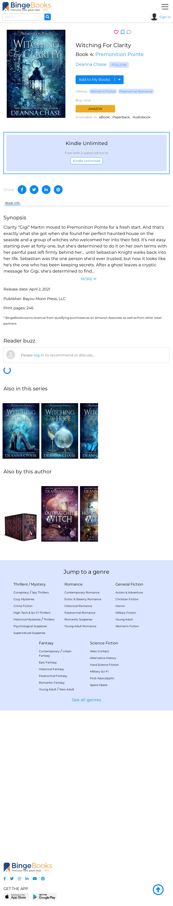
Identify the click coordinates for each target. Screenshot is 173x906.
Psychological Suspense (30, 626)
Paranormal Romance (136, 91)
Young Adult (124, 619)
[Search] (47, 17)
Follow (119, 65)
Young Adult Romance (80, 626)
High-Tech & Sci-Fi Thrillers (31, 612)
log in (39, 355)
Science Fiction (104, 643)
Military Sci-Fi (99, 671)
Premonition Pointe (119, 54)
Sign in (165, 17)
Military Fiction (125, 612)
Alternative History (103, 658)
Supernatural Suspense (29, 633)
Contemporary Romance (81, 592)
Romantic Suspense (78, 619)
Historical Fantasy (51, 669)
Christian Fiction (126, 599)
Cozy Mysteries (23, 599)
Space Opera (98, 685)
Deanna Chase (91, 64)
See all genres (86, 699)
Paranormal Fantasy (53, 676)
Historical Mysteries (27, 619)
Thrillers (20, 584)
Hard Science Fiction (104, 664)
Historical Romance (78, 606)
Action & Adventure (129, 592)
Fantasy (46, 643)
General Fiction (129, 584)
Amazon (95, 109)
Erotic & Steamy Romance (82, 599)
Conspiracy (21, 592)
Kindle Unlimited (86, 161)
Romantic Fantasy (52, 682)
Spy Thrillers (40, 592)
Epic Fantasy (48, 662)
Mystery (38, 584)
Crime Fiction (22, 606)
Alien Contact (99, 651)
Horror (120, 606)
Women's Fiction (103, 91)
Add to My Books (100, 79)
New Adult (66, 689)
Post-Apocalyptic (102, 678)
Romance (73, 584)
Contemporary (49, 651)
